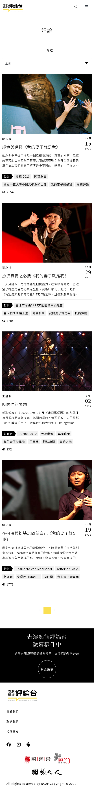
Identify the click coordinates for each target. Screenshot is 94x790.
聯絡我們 (12, 721)
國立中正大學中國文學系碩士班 (25, 184)
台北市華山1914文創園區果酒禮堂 (39, 305)
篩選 (47, 50)
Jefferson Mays (67, 569)
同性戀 (48, 577)
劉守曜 (7, 525)
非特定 (8, 434)
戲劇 (7, 176)
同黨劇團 (40, 176)
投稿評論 (83, 184)
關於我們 (12, 711)
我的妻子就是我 (61, 184)
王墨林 (7, 396)
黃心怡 (7, 267)
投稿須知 (12, 731)
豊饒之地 (66, 441)
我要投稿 (47, 669)
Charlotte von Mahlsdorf (34, 569)
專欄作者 (64, 434)
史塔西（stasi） (28, 577)
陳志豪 (7, 139)
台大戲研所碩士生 (16, 313)
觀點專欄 (49, 441)
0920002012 (28, 434)
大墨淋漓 (47, 434)
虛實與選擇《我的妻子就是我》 (31, 147)
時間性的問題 (14, 404)
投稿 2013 (23, 176)
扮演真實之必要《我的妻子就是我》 (35, 275)
